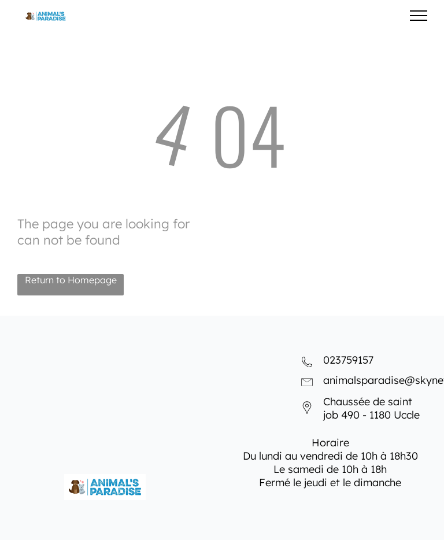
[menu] (419, 16)
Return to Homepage (71, 280)
